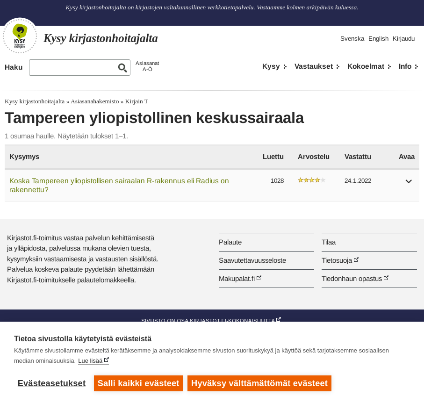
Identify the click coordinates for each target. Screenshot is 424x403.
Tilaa (329, 242)
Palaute (230, 242)
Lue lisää (90, 360)
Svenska (352, 38)
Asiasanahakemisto (95, 101)
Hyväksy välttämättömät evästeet (259, 383)
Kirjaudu (404, 38)
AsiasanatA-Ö (147, 66)
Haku (13, 67)
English (378, 38)
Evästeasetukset (52, 383)
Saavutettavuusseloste (252, 260)
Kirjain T (136, 101)
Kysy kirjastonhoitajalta (35, 101)
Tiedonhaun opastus (352, 278)
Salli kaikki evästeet (139, 383)
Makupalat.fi (237, 278)
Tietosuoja (337, 260)
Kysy (271, 66)
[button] (409, 184)
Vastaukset (314, 66)
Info (405, 66)
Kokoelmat (365, 66)
